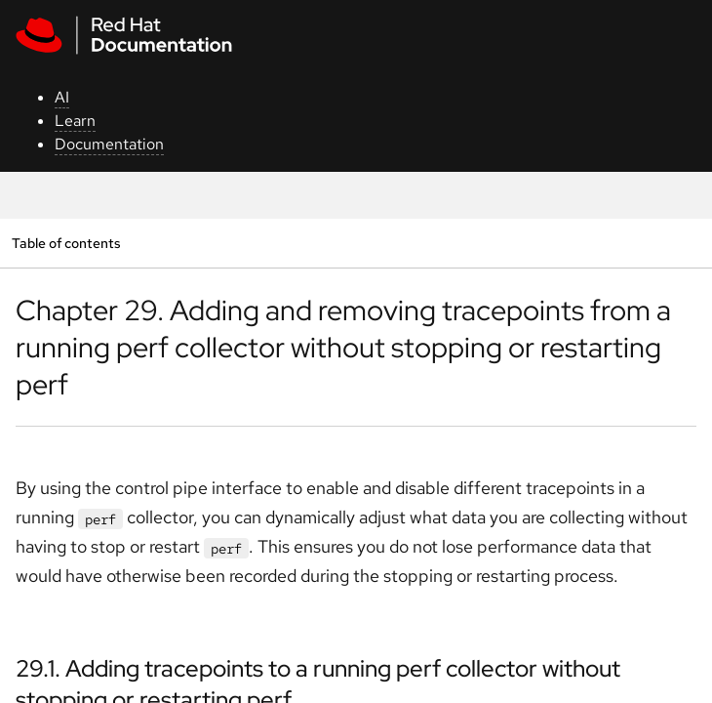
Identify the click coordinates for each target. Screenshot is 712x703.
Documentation (109, 144)
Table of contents (66, 242)
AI (62, 97)
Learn (75, 120)
